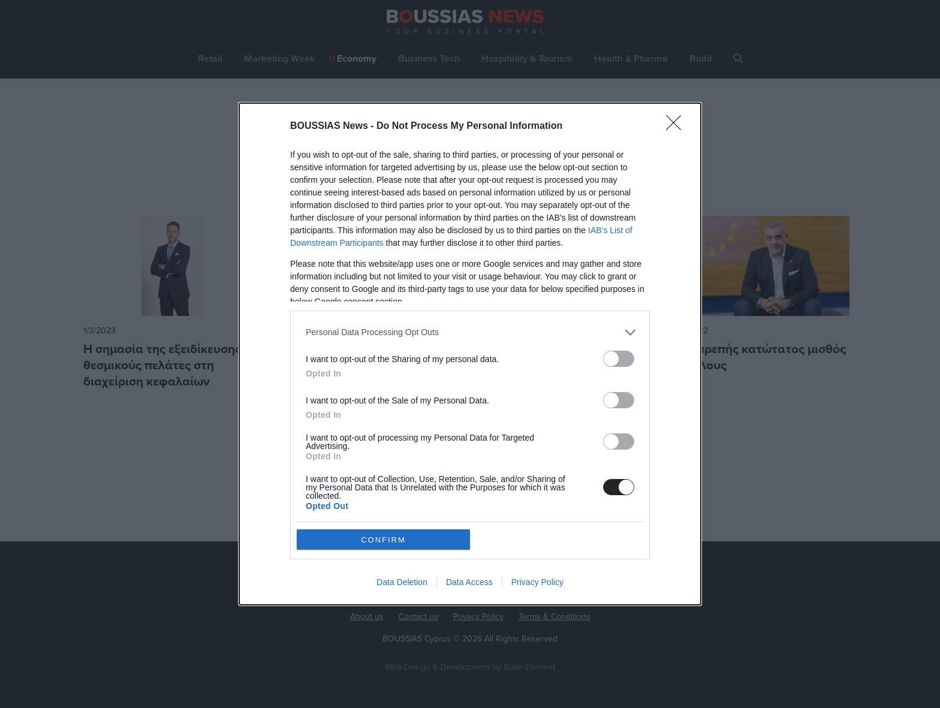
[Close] (677, 126)
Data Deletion (401, 582)
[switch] (618, 359)
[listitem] (470, 332)
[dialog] (470, 354)
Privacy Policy (537, 582)
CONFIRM (383, 539)
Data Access (469, 582)
